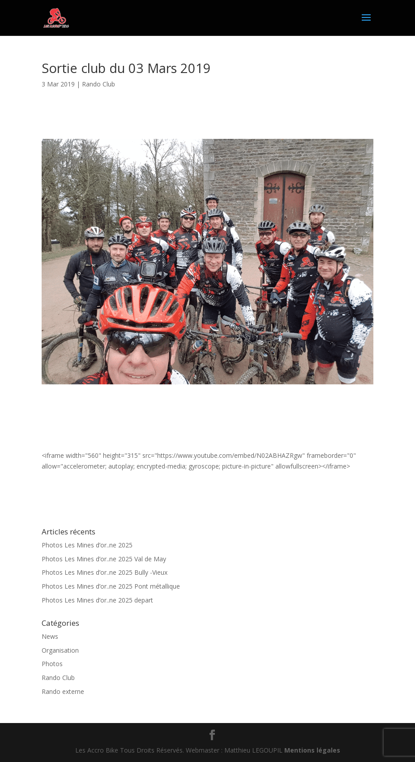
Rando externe (63, 691)
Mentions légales (312, 750)
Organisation (60, 650)
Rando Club (98, 84)
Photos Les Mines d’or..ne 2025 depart (97, 600)
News (50, 636)
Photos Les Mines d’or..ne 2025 (87, 545)
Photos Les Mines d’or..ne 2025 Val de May (104, 559)
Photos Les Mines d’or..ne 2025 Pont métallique (111, 586)
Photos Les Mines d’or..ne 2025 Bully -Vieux (104, 572)
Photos (52, 663)
